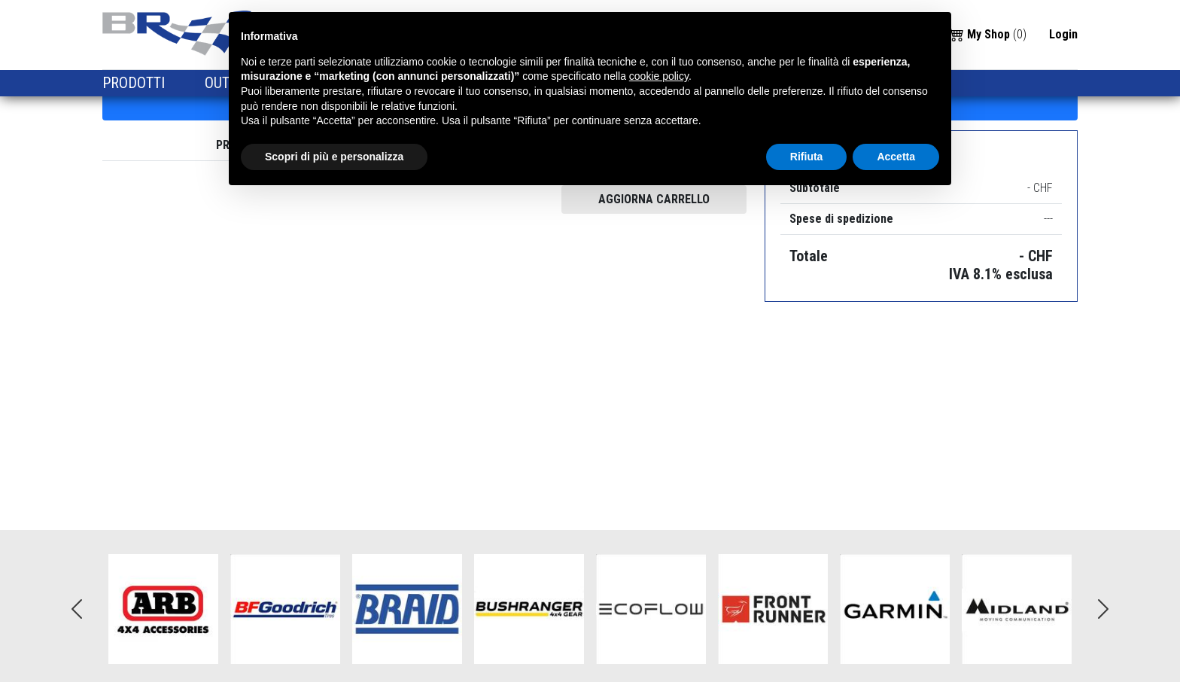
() (987, 33)
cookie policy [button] (659, 76)
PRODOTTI (135, 83)
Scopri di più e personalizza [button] (334, 157)
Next (1103, 609)
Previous (77, 609)
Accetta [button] (896, 157)
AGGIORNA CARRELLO (654, 199)
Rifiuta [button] (806, 157)
